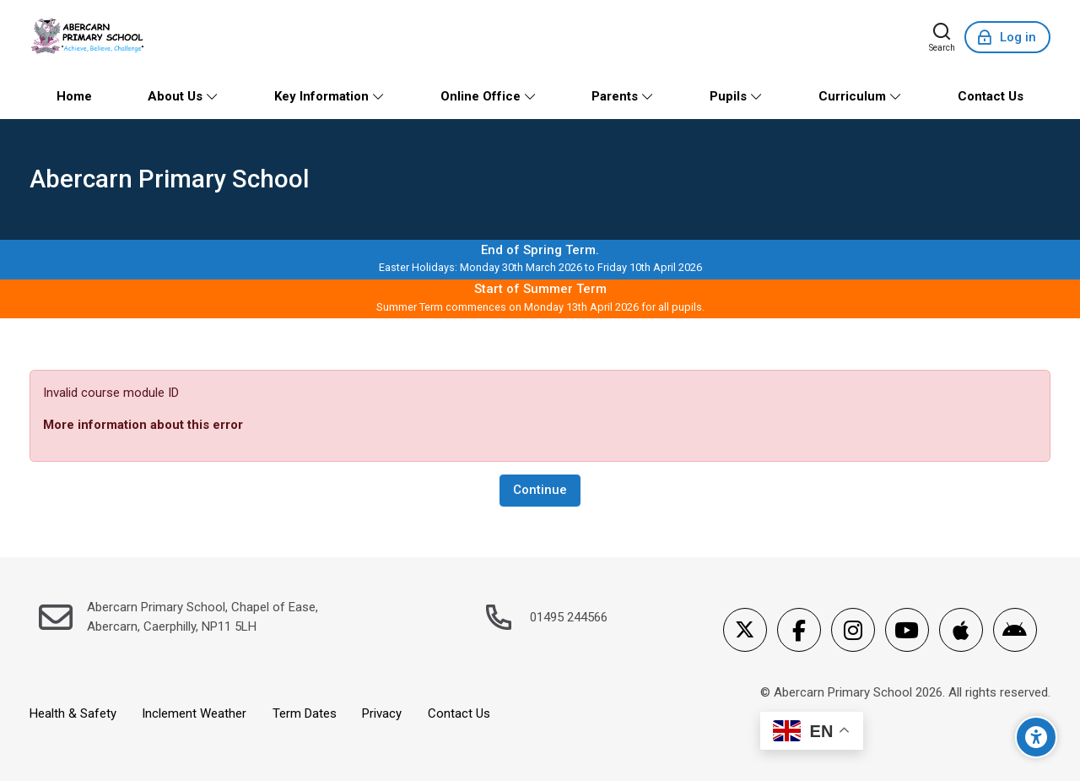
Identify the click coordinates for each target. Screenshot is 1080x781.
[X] (745, 630)
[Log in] (1007, 37)
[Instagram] (853, 630)
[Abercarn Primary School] (89, 37)
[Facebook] (799, 630)
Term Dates (305, 713)
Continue (540, 489)
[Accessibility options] (1036, 737)
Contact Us (459, 713)
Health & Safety (73, 713)
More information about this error (143, 424)
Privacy (382, 713)
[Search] (942, 37)
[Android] (1015, 630)
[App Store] (961, 630)
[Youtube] (907, 630)
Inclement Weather (194, 713)
